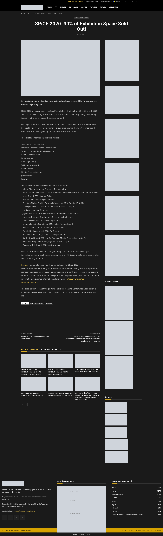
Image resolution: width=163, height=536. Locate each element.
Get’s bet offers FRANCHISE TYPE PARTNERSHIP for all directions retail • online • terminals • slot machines (82, 338)
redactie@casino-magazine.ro (24, 511)
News (49, 7)
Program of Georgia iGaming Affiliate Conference (35, 337)
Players (93, 7)
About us (149, 530)
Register (25, 265)
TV (56, 7)
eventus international (36, 303)
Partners (124, 530)
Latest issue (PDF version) (75, 1)
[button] (125, 1)
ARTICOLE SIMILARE (30, 349)
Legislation (114, 7)
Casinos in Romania (105, 1)
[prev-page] (22, 404)
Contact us (157, 530)
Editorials (73, 7)
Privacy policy (140, 530)
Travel (103, 7)
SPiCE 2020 (49, 303)
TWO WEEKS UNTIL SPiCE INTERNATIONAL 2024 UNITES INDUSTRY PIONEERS (58, 372)
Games (84, 7)
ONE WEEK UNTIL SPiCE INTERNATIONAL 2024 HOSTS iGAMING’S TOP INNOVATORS (31, 372)
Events (63, 7)
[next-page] (26, 404)
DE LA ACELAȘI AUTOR (51, 349)
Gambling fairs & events (91, 1)
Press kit (132, 530)
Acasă (23, 13)
